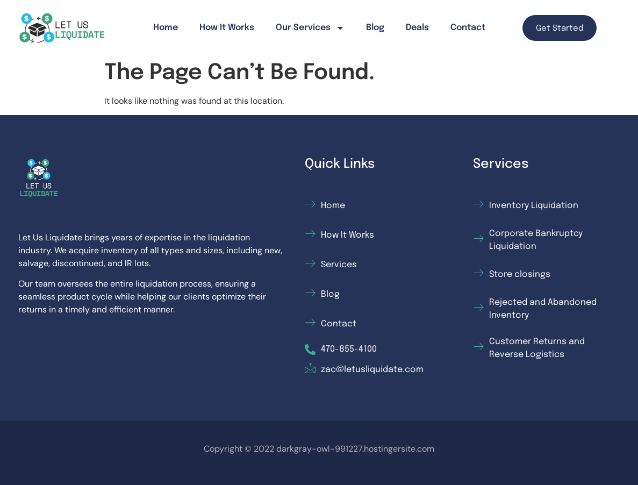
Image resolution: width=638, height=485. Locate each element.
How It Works (226, 27)
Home (165, 27)
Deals (417, 27)
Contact (467, 27)
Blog (375, 27)
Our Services (310, 28)
